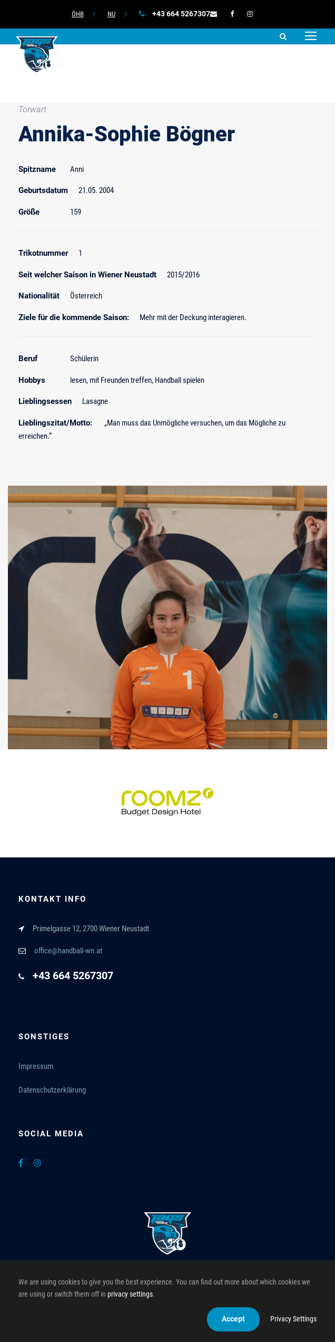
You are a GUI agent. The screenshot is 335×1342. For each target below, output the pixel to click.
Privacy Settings (293, 1319)
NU (111, 14)
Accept (233, 1319)
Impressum (35, 1066)
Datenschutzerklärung (52, 1090)
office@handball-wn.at (68, 950)
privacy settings (130, 1294)
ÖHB (78, 14)
